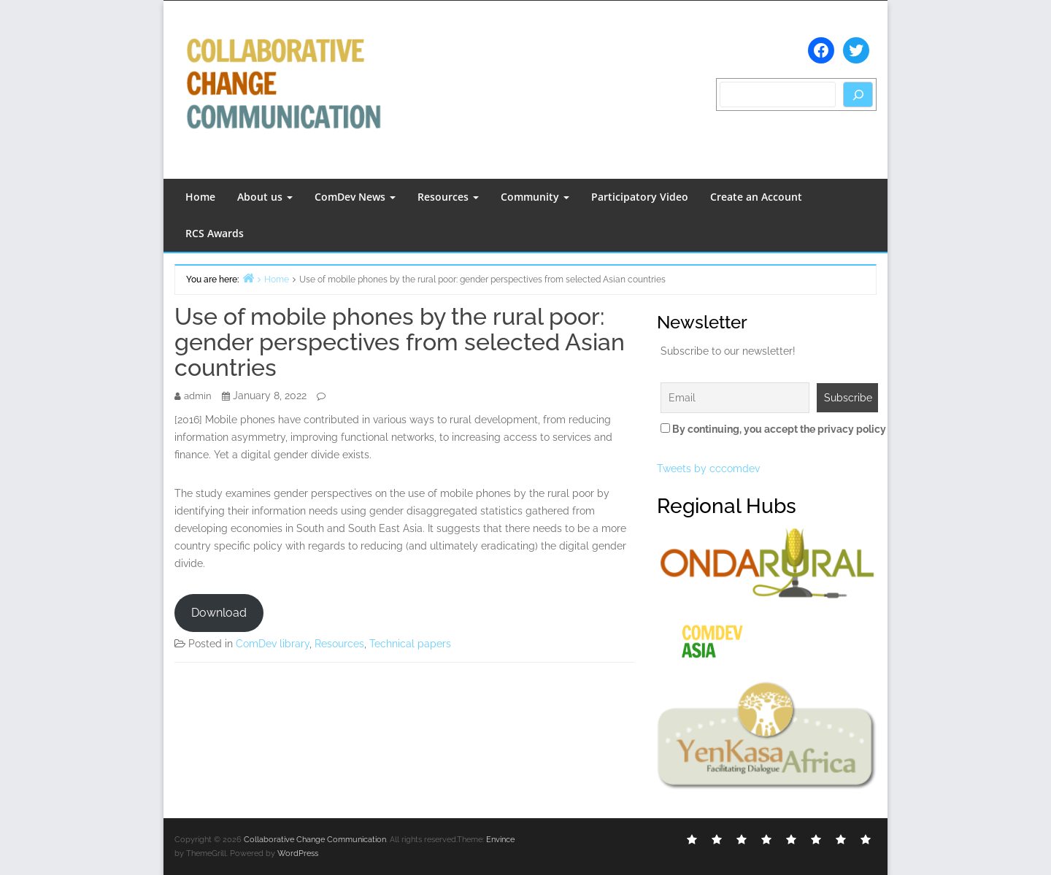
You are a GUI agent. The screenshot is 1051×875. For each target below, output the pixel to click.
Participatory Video (639, 197)
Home (200, 197)
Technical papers (410, 643)
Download (219, 613)
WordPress (297, 853)
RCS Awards (214, 233)
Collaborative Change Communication (315, 839)
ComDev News (355, 197)
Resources (448, 197)
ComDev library (272, 643)
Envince (500, 839)
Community (535, 197)
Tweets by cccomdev (708, 468)
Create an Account (756, 197)
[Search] (858, 94)
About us (265, 197)
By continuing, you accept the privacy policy (767, 429)
